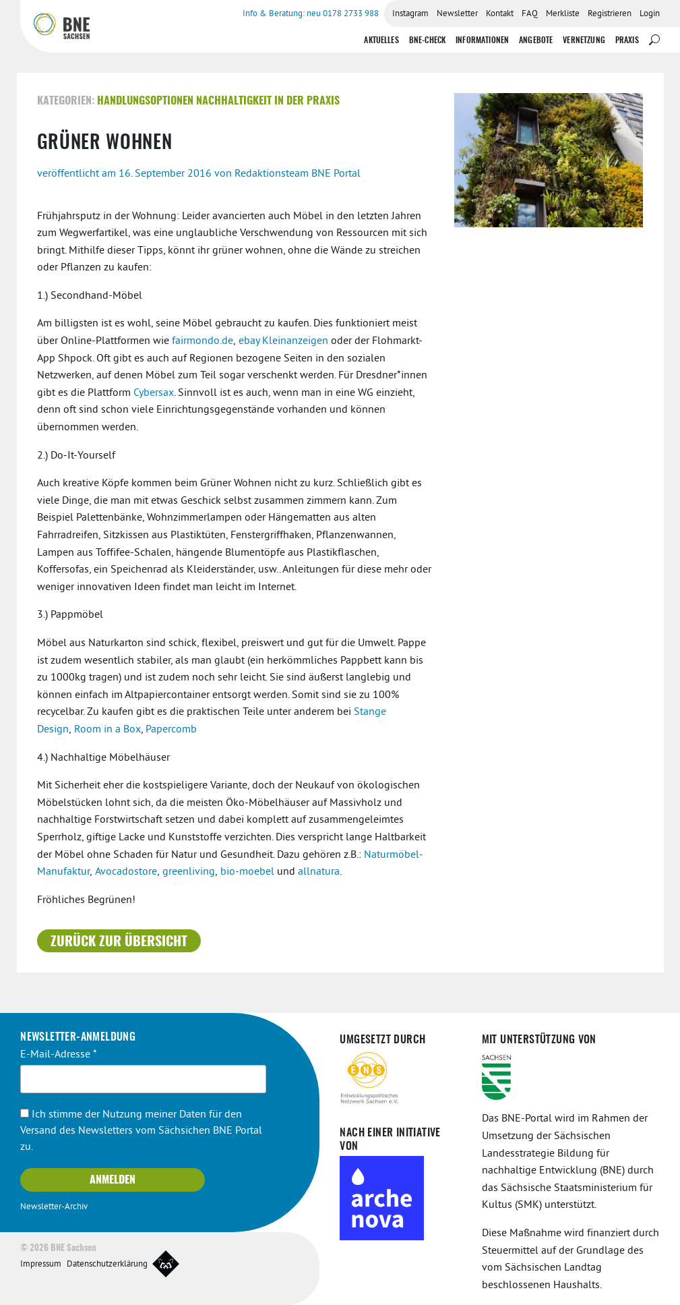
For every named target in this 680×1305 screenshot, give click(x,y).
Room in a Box (107, 729)
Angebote (536, 40)
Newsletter (457, 14)
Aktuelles (381, 40)
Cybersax (153, 393)
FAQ (530, 14)
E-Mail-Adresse (58, 1055)
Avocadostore (124, 872)
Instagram (410, 14)
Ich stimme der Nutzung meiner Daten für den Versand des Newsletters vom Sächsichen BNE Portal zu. (141, 1131)
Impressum (40, 1264)
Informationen (482, 40)
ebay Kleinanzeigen (283, 341)
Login (650, 14)
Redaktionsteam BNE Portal (298, 174)
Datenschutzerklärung (107, 1264)
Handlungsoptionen (145, 101)
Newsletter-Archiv (54, 1207)
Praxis (627, 40)
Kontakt (500, 14)
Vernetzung (584, 40)
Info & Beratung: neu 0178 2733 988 (311, 14)
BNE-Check (427, 40)
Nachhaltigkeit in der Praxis (268, 101)
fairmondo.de (202, 341)
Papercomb (171, 729)
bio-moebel (247, 872)
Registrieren (609, 14)
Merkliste (563, 14)
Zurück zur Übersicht (119, 942)
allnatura (319, 872)
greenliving (188, 872)
